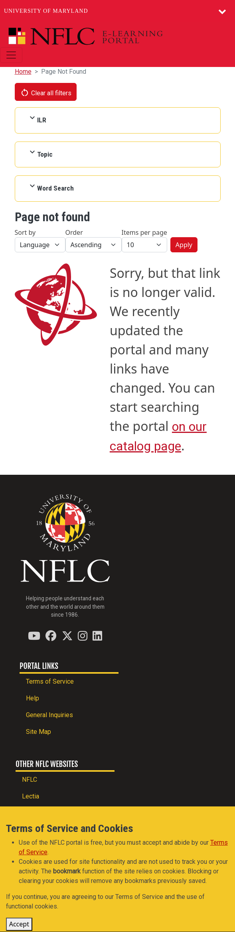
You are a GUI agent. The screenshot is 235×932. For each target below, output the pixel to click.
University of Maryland (46, 11)
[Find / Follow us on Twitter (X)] (67, 635)
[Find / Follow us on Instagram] (82, 635)
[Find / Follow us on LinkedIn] (97, 635)
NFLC (29, 779)
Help (32, 698)
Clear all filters (46, 92)
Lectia (30, 796)
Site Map (38, 731)
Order (74, 232)
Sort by (25, 232)
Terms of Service (50, 681)
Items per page (144, 232)
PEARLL (33, 813)
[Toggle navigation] (11, 55)
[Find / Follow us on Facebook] (50, 635)
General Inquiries (49, 715)
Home (23, 71)
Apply (184, 244)
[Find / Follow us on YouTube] (34, 635)
